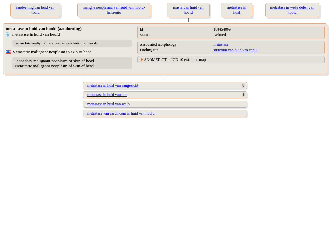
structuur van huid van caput (235, 50)
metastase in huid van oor (107, 94)
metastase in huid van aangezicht (112, 85)
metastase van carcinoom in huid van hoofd (121, 113)
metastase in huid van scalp (108, 104)
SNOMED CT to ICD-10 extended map (175, 59)
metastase (220, 44)
